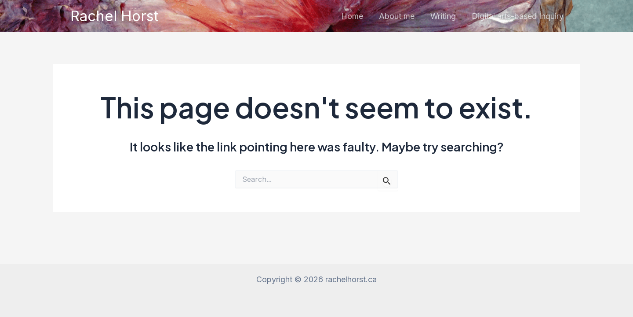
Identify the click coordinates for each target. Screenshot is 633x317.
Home (352, 16)
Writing (443, 16)
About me (397, 16)
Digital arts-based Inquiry (518, 16)
